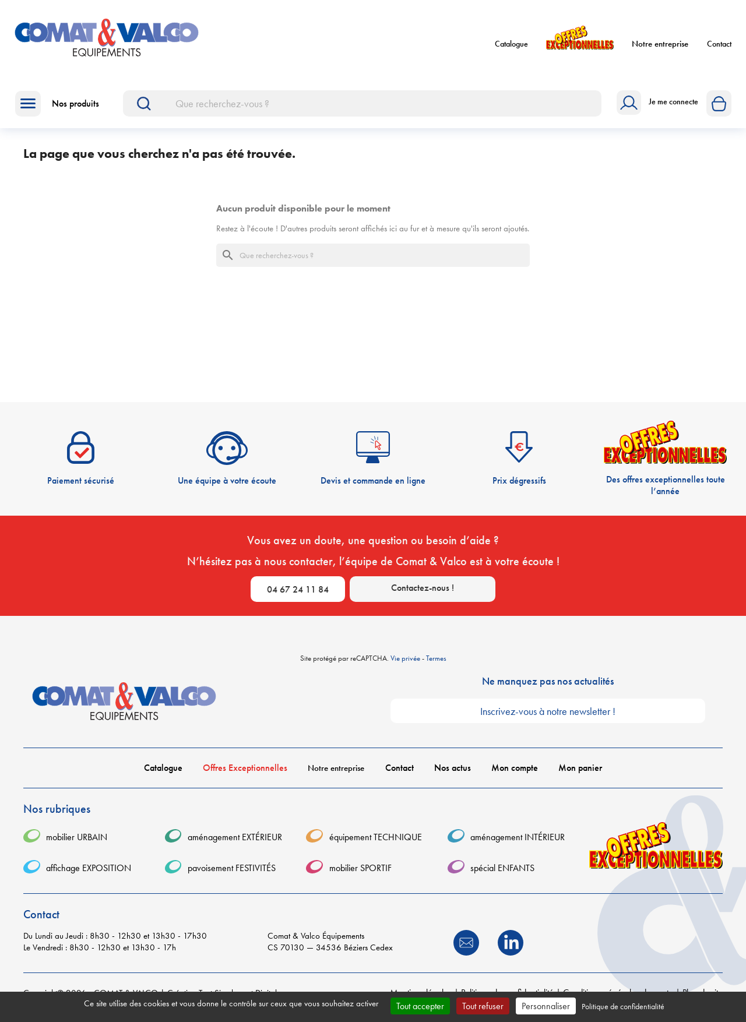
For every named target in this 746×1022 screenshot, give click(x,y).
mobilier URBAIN (76, 837)
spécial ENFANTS (502, 868)
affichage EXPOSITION (88, 868)
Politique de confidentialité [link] (623, 1006)
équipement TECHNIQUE (375, 837)
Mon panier (580, 768)
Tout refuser (483, 1006)
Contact (719, 43)
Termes (436, 658)
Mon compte (514, 768)
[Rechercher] (362, 103)
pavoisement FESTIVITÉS (232, 868)
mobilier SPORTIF (360, 868)
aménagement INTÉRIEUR (517, 837)
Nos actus (452, 768)
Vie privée (405, 658)
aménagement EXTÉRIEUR (235, 837)
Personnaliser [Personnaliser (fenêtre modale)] (546, 1006)
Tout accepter (420, 1006)
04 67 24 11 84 (298, 589)
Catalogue (511, 43)
